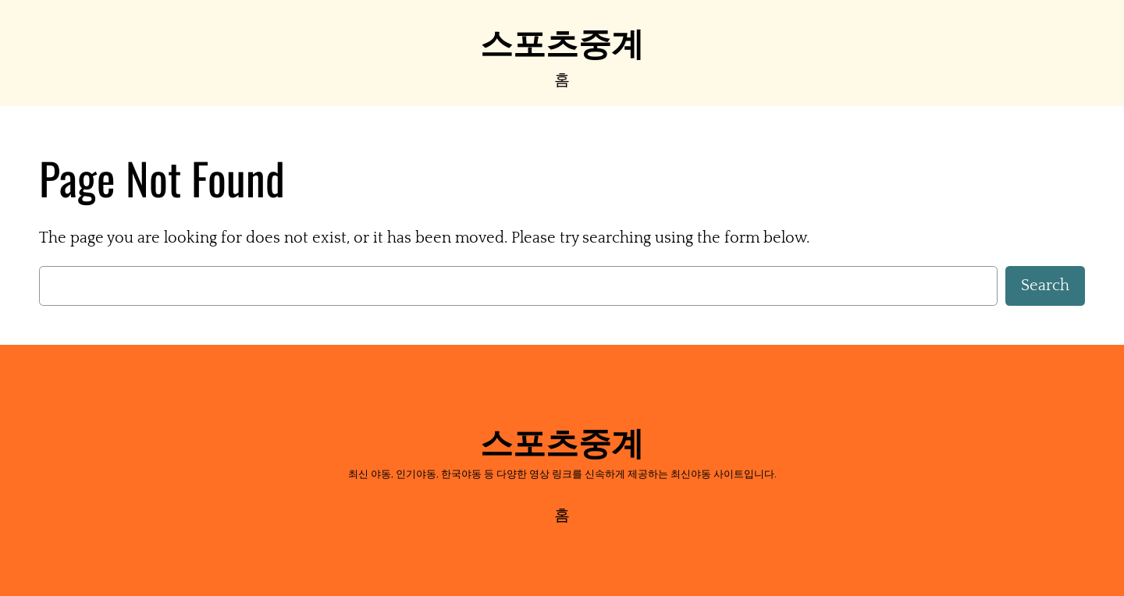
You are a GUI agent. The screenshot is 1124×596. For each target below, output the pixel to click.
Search (1045, 285)
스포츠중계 (562, 40)
